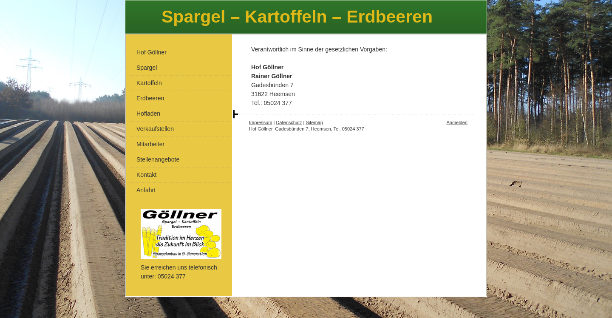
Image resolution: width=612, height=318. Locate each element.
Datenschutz (289, 122)
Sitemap (314, 122)
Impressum (260, 122)
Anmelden (457, 122)
